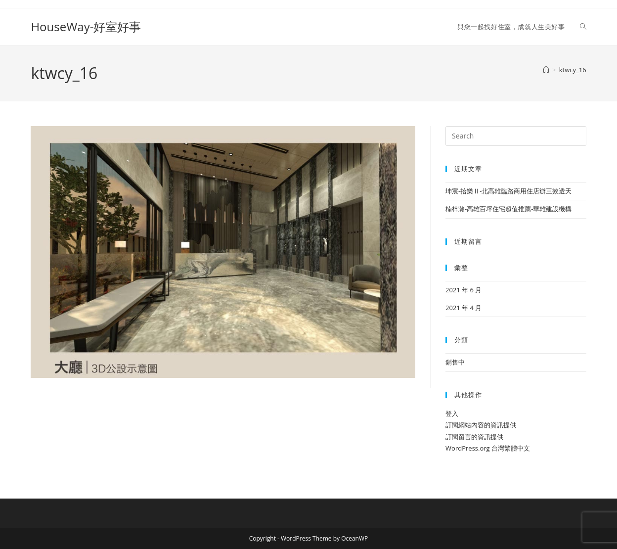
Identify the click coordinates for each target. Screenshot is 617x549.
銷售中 (455, 362)
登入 (451, 413)
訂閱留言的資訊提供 (474, 436)
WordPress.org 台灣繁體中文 (487, 448)
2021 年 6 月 (463, 289)
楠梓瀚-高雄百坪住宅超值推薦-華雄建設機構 (508, 208)
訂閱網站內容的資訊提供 (480, 424)
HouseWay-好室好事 (86, 26)
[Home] (546, 69)
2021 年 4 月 (463, 307)
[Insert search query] (515, 136)
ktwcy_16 (572, 69)
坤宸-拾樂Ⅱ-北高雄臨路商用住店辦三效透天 (508, 190)
